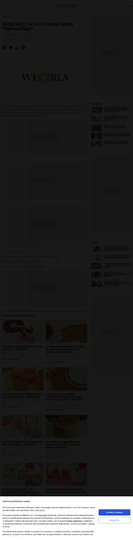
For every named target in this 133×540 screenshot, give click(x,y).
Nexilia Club (114, 520)
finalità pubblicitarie (74, 521)
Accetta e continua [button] (114, 512)
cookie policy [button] (39, 510)
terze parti (43, 515)
